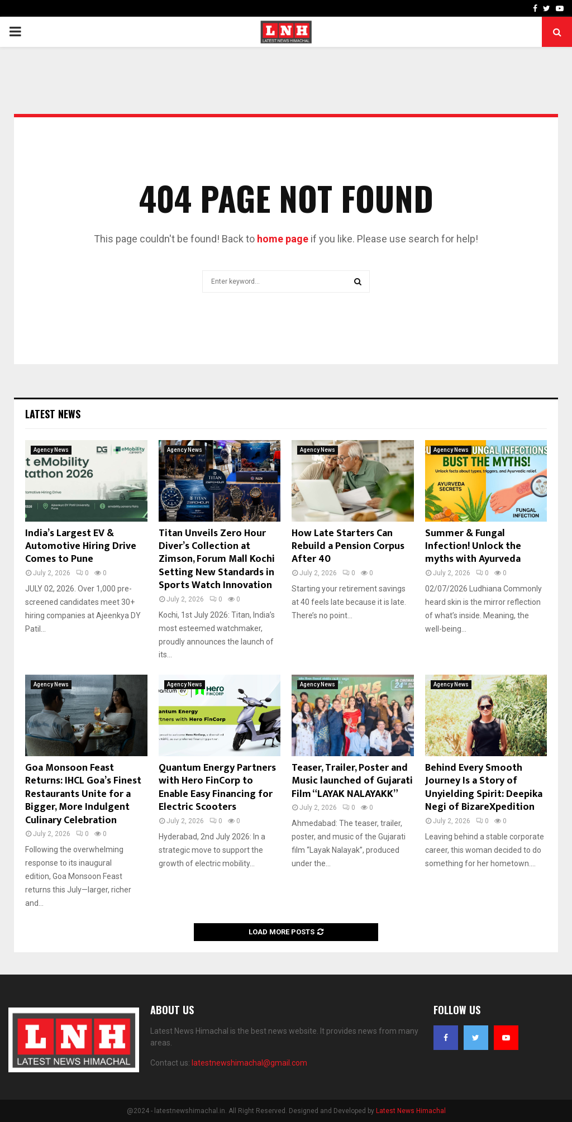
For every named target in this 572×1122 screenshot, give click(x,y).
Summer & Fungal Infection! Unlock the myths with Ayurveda (473, 546)
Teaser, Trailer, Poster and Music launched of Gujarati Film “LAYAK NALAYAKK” (352, 781)
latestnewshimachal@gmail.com (249, 1062)
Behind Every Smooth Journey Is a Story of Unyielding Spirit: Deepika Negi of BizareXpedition (483, 787)
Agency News (51, 450)
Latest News (52, 414)
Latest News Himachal (411, 1111)
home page (282, 239)
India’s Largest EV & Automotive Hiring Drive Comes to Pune (80, 546)
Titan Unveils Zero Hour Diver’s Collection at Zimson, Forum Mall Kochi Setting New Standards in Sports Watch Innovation (218, 559)
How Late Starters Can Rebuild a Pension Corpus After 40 (348, 546)
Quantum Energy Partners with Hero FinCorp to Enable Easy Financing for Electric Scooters (217, 787)
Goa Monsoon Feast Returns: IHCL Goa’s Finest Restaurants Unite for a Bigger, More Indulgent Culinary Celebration (83, 794)
